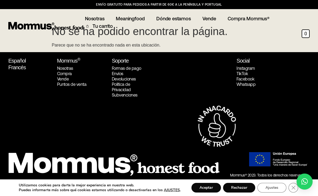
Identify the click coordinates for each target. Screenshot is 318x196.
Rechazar (239, 187)
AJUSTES (172, 190)
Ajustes (271, 187)
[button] (305, 182)
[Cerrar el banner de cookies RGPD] (293, 188)
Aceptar (206, 187)
